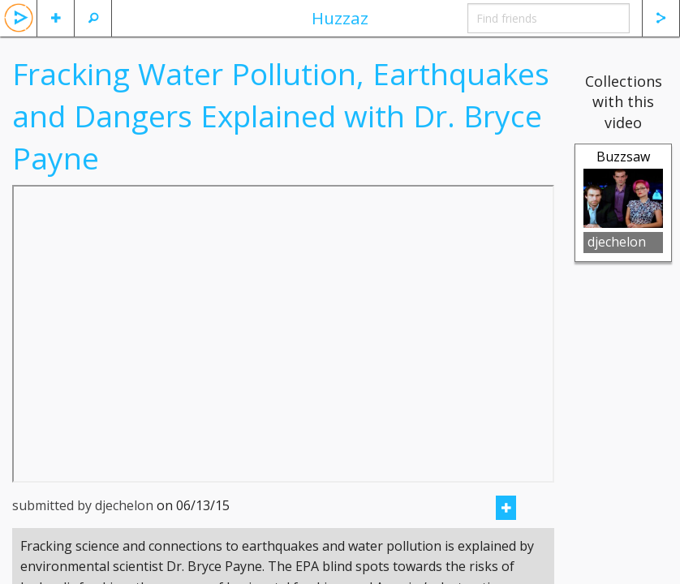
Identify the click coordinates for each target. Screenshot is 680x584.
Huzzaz (340, 17)
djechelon (616, 242)
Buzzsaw (623, 156)
